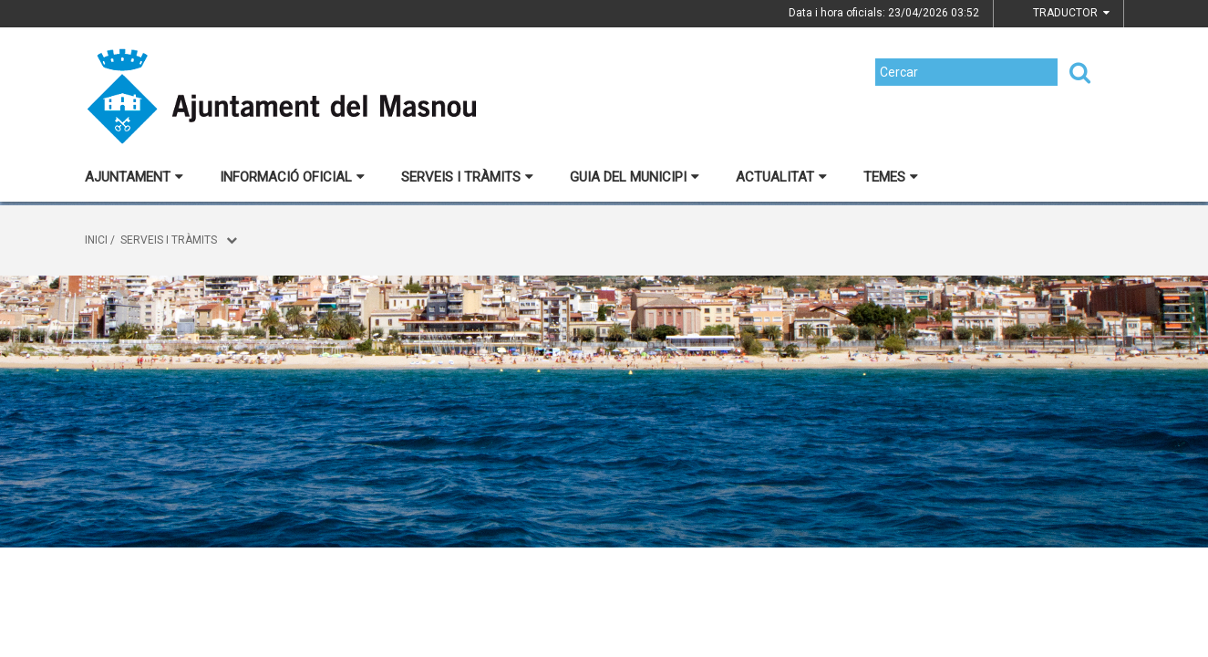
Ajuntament (134, 177)
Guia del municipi (634, 177)
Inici (96, 240)
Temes (890, 177)
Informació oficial (292, 177)
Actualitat (781, 177)
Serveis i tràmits (467, 177)
